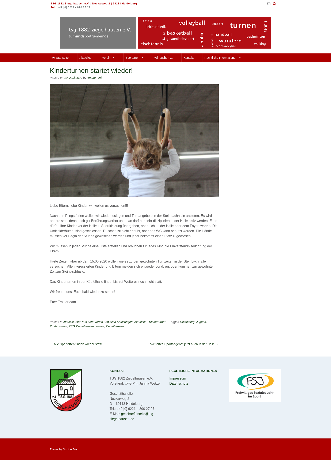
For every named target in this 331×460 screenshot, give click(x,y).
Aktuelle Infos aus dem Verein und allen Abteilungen (98, 322)
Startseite (62, 57)
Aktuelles (85, 57)
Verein (108, 57)
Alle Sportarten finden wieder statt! (76, 344)
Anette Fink (94, 77)
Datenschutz (178, 383)
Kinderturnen (58, 326)
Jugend (201, 322)
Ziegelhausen (115, 326)
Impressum (177, 378)
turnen (99, 326)
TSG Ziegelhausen (81, 326)
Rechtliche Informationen (222, 57)
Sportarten (135, 57)
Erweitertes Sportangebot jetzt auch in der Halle (183, 344)
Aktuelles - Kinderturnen (150, 322)
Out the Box (70, 449)
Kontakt (189, 57)
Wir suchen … (163, 57)
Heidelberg (187, 322)
